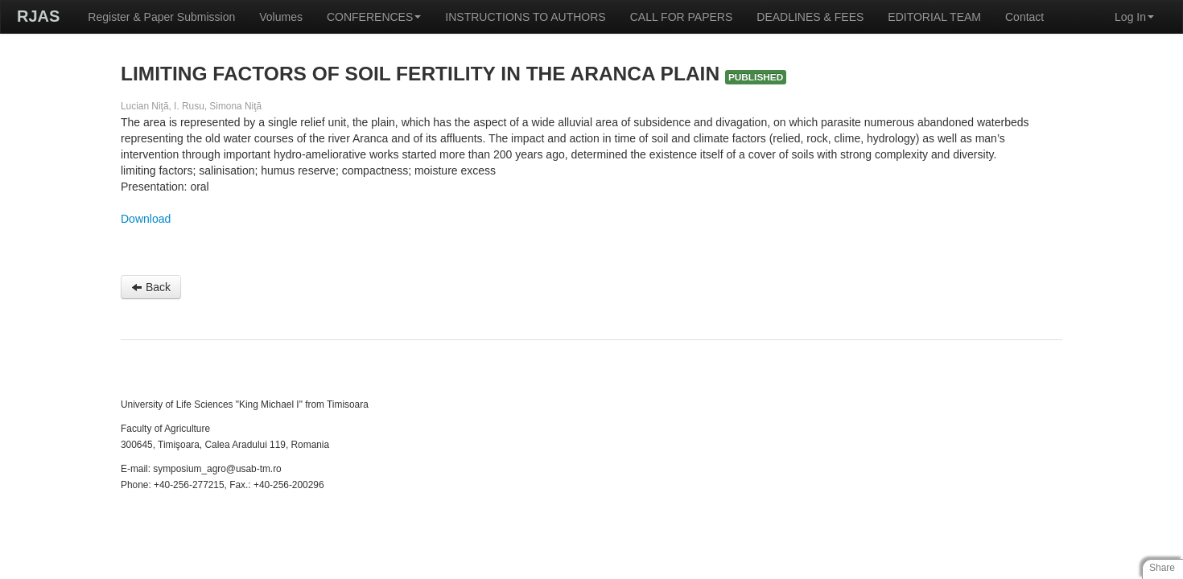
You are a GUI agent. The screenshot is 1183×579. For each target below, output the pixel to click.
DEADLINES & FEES (810, 16)
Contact (1024, 16)
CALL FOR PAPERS (681, 16)
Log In (1134, 16)
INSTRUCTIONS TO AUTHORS (525, 16)
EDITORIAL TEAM (934, 16)
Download (146, 218)
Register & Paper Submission (161, 16)
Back (151, 287)
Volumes (281, 16)
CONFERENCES (374, 16)
